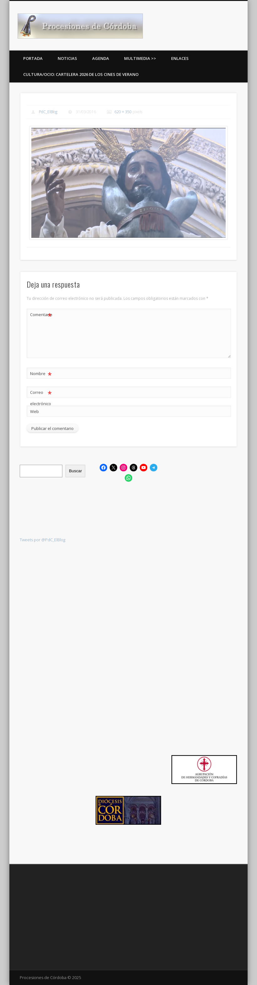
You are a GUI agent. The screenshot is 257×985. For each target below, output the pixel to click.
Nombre (41, 373)
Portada (33, 58)
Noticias (67, 58)
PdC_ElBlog (48, 111)
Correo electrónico (41, 396)
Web (34, 411)
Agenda (100, 58)
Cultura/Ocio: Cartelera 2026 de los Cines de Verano (81, 74)
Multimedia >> (140, 58)
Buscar (75, 471)
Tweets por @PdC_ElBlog (42, 540)
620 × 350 (123, 111)
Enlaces (180, 58)
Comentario (41, 314)
